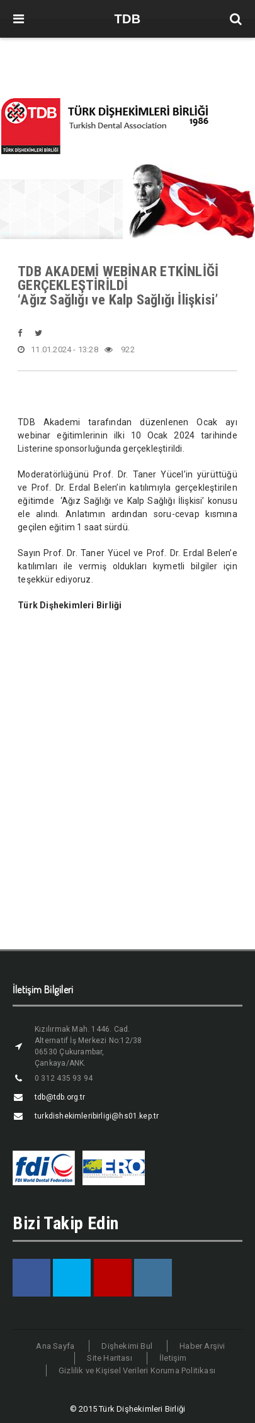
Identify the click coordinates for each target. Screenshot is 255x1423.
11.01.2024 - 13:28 (58, 350)
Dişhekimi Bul (126, 1346)
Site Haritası (109, 1358)
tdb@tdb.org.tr (60, 1097)
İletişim (173, 1358)
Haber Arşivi (202, 1346)
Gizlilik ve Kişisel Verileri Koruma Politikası (137, 1370)
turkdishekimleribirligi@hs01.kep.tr (97, 1116)
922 (120, 350)
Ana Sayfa (55, 1346)
